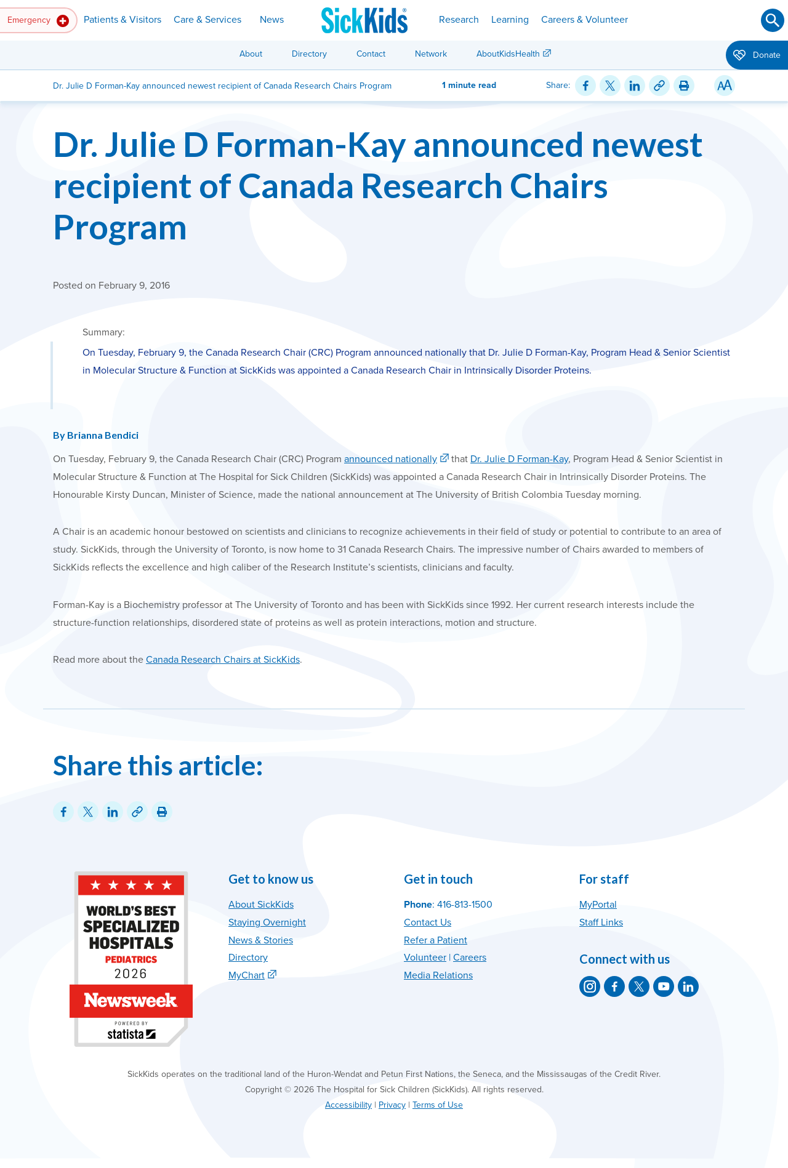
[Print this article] (683, 85)
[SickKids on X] (639, 986)
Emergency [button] (38, 21)
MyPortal (598, 904)
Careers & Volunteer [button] (584, 20)
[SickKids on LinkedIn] (688, 986)
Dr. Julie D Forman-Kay (519, 459)
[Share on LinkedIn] (634, 85)
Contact (370, 54)
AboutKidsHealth (508, 54)
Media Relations (438, 975)
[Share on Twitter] (610, 85)
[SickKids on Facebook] (614, 986)
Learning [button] (510, 20)
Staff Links (601, 922)
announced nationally (390, 459)
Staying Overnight (267, 922)
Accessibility (348, 1105)
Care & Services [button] (207, 20)
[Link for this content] (659, 85)
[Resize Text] (724, 85)
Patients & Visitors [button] (122, 20)
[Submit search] (772, 20)
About (250, 54)
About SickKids (261, 904)
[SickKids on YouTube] (663, 986)
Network (431, 54)
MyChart (246, 975)
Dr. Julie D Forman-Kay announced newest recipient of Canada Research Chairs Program (378, 185)
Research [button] (459, 20)
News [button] (272, 20)
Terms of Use (437, 1105)
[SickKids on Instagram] (589, 986)
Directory (309, 54)
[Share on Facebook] (585, 85)
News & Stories (260, 940)
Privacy (392, 1105)
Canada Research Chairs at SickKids (223, 660)
